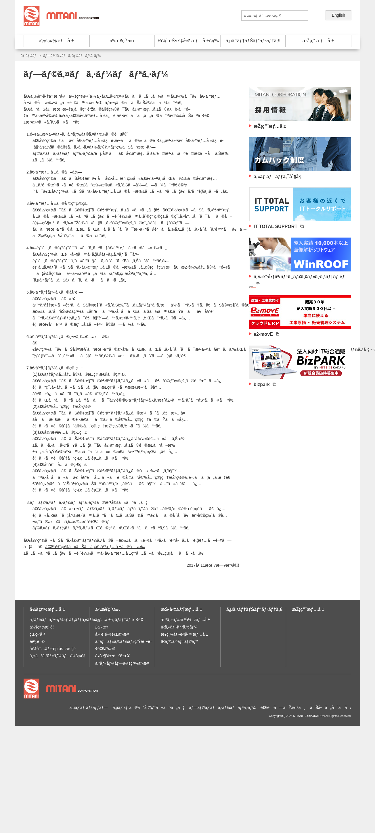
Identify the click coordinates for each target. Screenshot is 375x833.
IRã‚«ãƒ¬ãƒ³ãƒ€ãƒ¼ (179, 627)
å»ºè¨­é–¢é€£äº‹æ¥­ (112, 634)
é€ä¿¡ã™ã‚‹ (314, 15)
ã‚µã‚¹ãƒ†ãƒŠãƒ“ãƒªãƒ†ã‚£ (253, 40)
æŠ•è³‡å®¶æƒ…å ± (181, 609)
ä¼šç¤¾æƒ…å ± (56, 40)
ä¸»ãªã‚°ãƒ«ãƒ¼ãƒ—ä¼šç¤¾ (57, 655)
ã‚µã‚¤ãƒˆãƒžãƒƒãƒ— (88, 707)
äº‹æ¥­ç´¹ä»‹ (122, 40)
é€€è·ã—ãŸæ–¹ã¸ (283, 707)
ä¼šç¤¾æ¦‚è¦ (43, 627)
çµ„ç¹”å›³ (37, 634)
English (338, 15)
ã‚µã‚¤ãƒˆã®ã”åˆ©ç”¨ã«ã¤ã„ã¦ (148, 707)
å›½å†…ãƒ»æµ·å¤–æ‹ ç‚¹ (53, 648)
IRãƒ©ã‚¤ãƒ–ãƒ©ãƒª (179, 641)
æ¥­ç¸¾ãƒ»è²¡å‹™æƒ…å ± (184, 634)
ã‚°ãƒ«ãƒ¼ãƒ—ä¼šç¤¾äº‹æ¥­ (122, 663)
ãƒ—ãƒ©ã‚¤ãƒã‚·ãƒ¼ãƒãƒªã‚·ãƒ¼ (222, 707)
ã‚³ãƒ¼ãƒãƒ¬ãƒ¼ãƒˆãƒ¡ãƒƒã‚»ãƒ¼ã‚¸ (65, 619)
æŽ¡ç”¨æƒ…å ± (318, 40)
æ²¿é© (37, 641)
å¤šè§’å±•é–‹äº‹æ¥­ (112, 655)
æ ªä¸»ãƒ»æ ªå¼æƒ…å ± (185, 619)
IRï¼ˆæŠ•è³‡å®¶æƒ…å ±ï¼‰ (187, 40)
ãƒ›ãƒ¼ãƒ (29, 56)
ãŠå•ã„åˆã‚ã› (330, 707)
